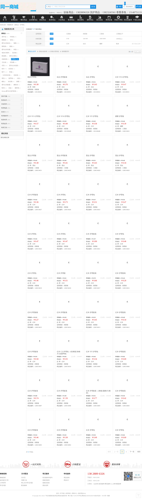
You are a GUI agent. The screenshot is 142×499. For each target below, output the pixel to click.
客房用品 (71, 20)
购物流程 (3, 477)
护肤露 (13, 62)
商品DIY (66, 480)
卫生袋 (5, 62)
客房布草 (5, 120)
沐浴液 (11, 81)
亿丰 (67, 44)
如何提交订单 (4, 480)
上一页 (116, 452)
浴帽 (18, 81)
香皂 (4, 78)
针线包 (13, 37)
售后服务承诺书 (47, 477)
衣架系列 (5, 104)
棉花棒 (4, 56)
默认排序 (33, 51)
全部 (51, 34)
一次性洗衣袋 (7, 75)
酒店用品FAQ (82, 493)
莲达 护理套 (32, 155)
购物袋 (5, 40)
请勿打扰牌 (6, 53)
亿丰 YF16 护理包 (121, 77)
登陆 (120, 6)
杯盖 (11, 72)
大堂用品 (61, 20)
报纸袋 (4, 46)
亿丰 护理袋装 (33, 312)
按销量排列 (65, 51)
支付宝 (23, 477)
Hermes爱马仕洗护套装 (10, 91)
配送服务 (24, 485)
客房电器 (5, 108)
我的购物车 (129, 6)
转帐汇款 (24, 480)
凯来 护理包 (32, 77)
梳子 (4, 72)
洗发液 (17, 75)
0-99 (67, 38)
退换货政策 (46, 480)
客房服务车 (6, 116)
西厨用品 (42, 20)
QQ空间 (95, 484)
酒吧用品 (90, 20)
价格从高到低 (54, 51)
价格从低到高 (43, 51)
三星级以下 (119, 34)
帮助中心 (59, 13)
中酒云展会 (137, 20)
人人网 (113, 484)
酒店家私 (80, 20)
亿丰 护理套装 (33, 195)
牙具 (4, 65)
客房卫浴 (5, 127)
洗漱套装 (5, 59)
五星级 (68, 34)
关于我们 (62, 493)
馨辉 (101, 44)
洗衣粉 (15, 53)
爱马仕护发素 (7, 49)
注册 (139, 6)
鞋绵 (4, 88)
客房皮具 (5, 123)
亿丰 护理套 (61, 273)
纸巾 (4, 69)
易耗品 (5, 33)
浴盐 (11, 88)
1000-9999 (103, 38)
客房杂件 (5, 100)
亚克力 (5, 112)
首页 (109, 452)
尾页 (138, 452)
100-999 (85, 38)
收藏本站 (52, 13)
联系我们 (68, 493)
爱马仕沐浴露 (14, 65)
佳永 (84, 44)
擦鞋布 (17, 85)
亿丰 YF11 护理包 (34, 116)
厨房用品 (52, 20)
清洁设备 (99, 20)
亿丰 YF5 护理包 (92, 116)
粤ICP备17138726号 (73, 495)
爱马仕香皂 (13, 56)
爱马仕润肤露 (7, 85)
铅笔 (12, 40)
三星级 (102, 34)
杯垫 (16, 49)
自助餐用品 (33, 20)
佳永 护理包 (90, 77)
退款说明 (45, 485)
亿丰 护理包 (61, 195)
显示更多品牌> (136, 44)
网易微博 (118, 484)
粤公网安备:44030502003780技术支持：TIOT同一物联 (94, 495)
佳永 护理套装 (62, 77)
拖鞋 (16, 43)
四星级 (85, 34)
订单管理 (3, 483)
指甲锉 (12, 78)
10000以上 (119, 39)
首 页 (5, 20)
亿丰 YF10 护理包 (63, 116)
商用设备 (109, 20)
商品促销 (66, 477)
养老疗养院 (118, 20)
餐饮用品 (23, 20)
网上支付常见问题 (27, 483)
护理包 (14, 59)
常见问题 (3, 485)
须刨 (11, 46)
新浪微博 (101, 484)
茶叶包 (5, 37)
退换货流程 (46, 483)
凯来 (117, 44)
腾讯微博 (107, 484)
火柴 (19, 78)
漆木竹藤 (5, 96)
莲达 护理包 (119, 155)
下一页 (132, 452)
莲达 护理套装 (62, 155)
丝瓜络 (12, 69)
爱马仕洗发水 (7, 43)
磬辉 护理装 (119, 116)
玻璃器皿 (14, 20)
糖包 (4, 81)
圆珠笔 (18, 88)
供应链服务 (128, 20)
